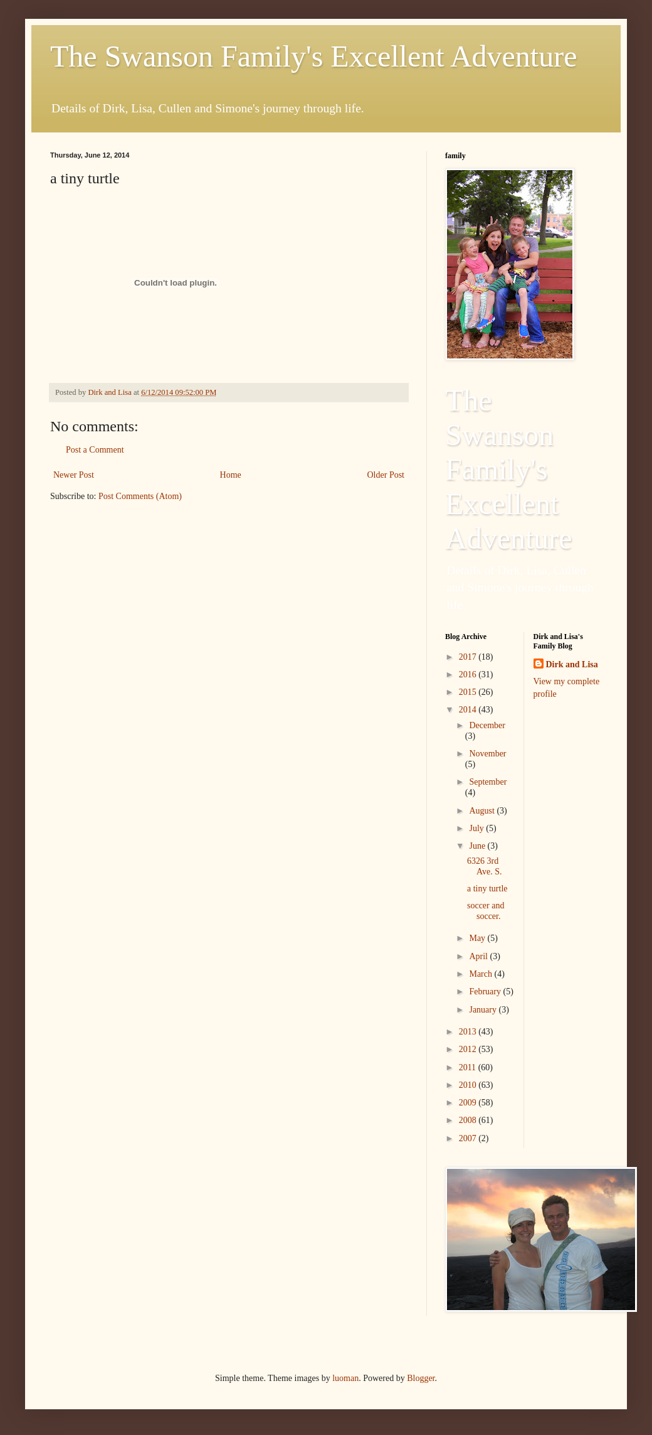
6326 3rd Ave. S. (484, 866)
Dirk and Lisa (572, 664)
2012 (469, 1049)
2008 (469, 1120)
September (488, 782)
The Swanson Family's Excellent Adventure (313, 56)
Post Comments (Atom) (140, 496)
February (486, 991)
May (478, 938)
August (483, 810)
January (483, 1009)
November (487, 753)
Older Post (386, 475)
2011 (468, 1067)
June (478, 846)
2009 (469, 1102)
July (477, 828)
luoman (345, 1378)
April (479, 956)
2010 (469, 1085)
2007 (469, 1138)
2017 (469, 657)
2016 (469, 674)
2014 (469, 709)
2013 (469, 1031)
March (481, 974)
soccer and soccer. (485, 911)
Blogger (420, 1378)
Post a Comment (95, 449)
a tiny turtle (487, 888)
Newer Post (73, 475)
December (487, 725)
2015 (469, 692)
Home (230, 475)
